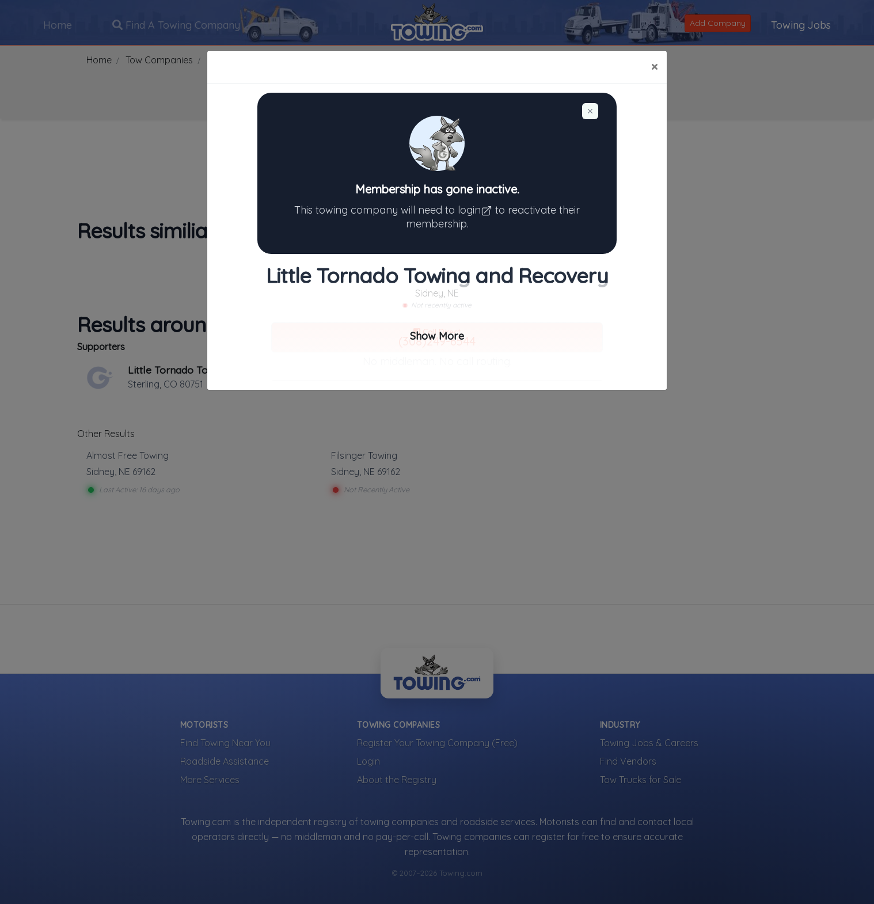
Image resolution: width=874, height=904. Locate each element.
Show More (437, 336)
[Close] (654, 67)
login (476, 209)
